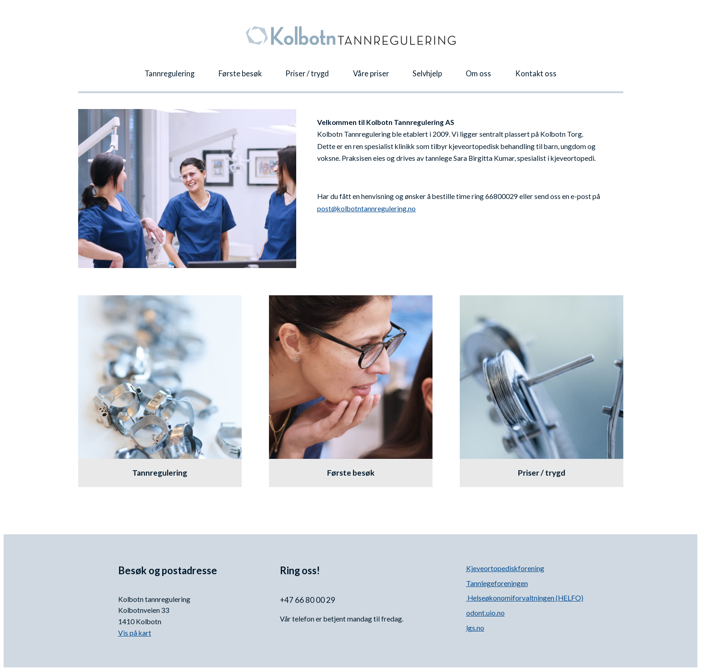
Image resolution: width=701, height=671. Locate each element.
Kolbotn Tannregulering (351, 35)
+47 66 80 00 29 (308, 600)
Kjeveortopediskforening (505, 568)
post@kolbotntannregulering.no (366, 208)
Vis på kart (134, 633)
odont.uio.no (485, 613)
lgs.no (475, 628)
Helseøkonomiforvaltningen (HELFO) (524, 598)
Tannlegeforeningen (497, 583)
